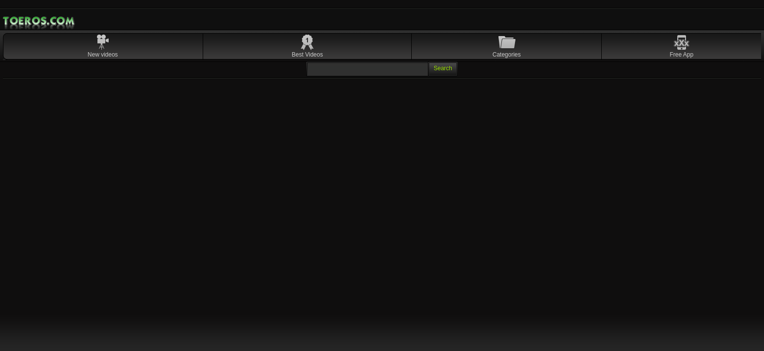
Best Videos (307, 54)
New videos (103, 54)
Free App (682, 54)
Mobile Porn (39, 21)
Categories (507, 54)
